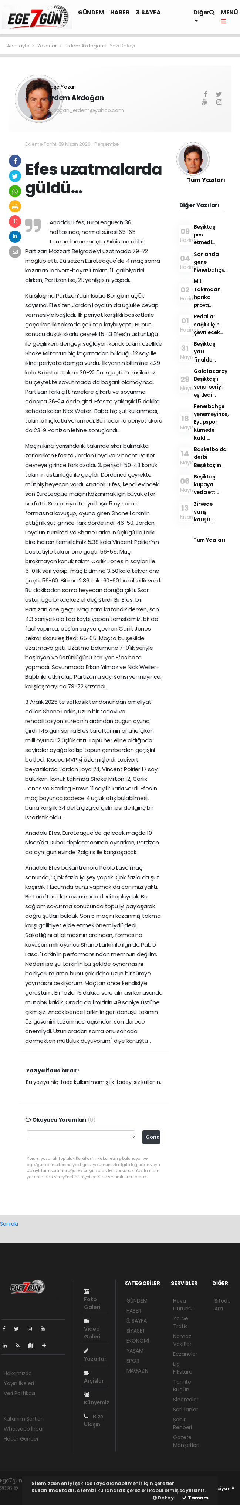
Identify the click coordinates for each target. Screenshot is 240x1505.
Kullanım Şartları (24, 1418)
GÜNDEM (91, 12)
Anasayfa (18, 45)
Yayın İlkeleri (19, 1383)
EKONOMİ (137, 1340)
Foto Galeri (92, 1300)
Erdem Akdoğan (84, 45)
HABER (120, 12)
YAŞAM (134, 1350)
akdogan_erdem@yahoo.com (85, 110)
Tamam (195, 1497)
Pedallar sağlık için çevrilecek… (208, 324)
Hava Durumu (183, 1304)
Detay (163, 1497)
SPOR (132, 1360)
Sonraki (9, 1223)
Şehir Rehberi (182, 1423)
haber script (15, 1496)
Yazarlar (47, 45)
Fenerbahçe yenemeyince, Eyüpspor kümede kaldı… (211, 422)
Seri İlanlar (185, 1409)
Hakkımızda (18, 1373)
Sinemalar (185, 1399)
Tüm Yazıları (206, 180)
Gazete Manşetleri (186, 1441)
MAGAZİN (137, 1370)
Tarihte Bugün (182, 1385)
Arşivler (94, 1377)
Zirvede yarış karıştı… (203, 512)
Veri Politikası (19, 1393)
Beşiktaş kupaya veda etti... (207, 484)
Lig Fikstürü (182, 1367)
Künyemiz (96, 1399)
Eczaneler (185, 1354)
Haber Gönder (21, 1438)
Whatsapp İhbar (24, 1428)
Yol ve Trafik (180, 1322)
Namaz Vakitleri (182, 1340)
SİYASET (136, 1330)
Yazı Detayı (122, 45)
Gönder (153, 1137)
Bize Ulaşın (94, 1420)
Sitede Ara (222, 1304)
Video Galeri (92, 1329)
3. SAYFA (148, 12)
